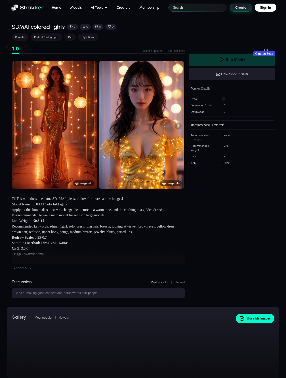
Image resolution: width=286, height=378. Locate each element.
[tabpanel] (98, 125)
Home (56, 7)
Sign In (265, 7)
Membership (149, 7)
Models (76, 7)
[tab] (15, 49)
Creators (123, 7)
